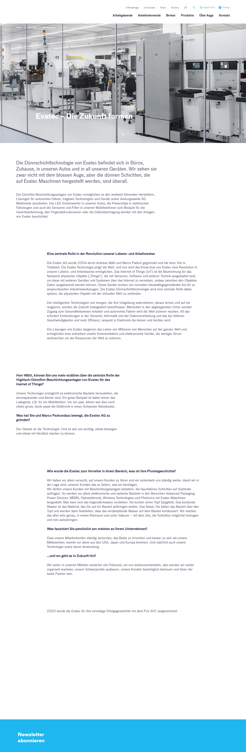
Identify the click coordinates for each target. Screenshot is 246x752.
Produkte (187, 15)
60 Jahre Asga (49, 28)
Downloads (149, 8)
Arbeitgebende (122, 15)
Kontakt (224, 15)
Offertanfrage (132, 8)
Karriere (175, 8)
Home (19, 28)
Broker (170, 15)
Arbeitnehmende (149, 15)
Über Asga (206, 15)
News (163, 8)
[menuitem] (185, 7)
